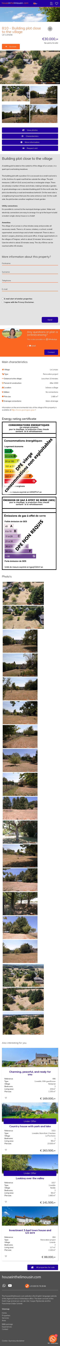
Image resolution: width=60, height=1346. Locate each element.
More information (30, 142)
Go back (10, 46)
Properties (6, 1315)
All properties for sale (43, 1267)
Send (50, 320)
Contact (51, 352)
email (32, 346)
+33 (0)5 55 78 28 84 (35, 1286)
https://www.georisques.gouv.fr (23, 410)
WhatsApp (51, 339)
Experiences (7, 1327)
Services (5, 1318)
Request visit (30, 148)
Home (4, 1313)
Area (4, 1320)
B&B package (7, 1324)
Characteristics (30, 136)
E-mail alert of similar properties (17, 299)
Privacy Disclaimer (26, 302)
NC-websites (53, 1343)
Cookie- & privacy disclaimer (13, 1341)
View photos (30, 130)
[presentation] (38, 309)
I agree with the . (18, 302)
